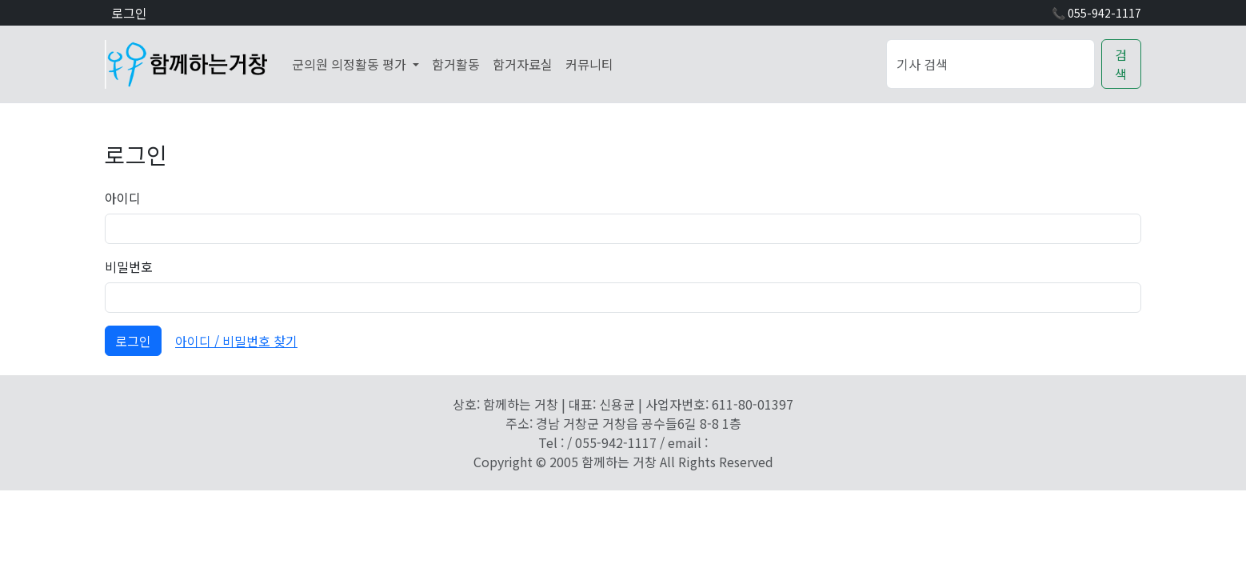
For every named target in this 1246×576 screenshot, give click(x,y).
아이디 (123, 197)
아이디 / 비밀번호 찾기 (236, 340)
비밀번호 (129, 266)
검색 (1121, 64)
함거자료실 (523, 64)
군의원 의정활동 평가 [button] (350, 64)
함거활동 (456, 64)
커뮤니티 (589, 64)
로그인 (129, 12)
